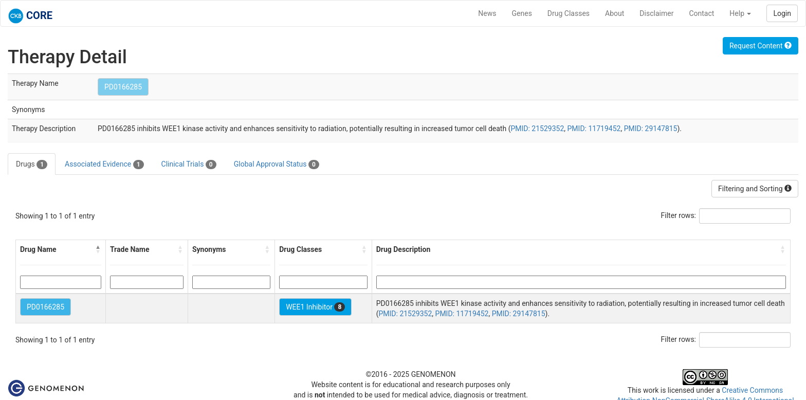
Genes (522, 13)
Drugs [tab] (31, 164)
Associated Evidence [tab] (104, 164)
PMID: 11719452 (594, 128)
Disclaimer (656, 13)
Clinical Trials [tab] (188, 164)
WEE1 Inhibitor (315, 307)
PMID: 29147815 (650, 128)
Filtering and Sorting (755, 189)
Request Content (760, 46)
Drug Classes (568, 13)
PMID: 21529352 (537, 128)
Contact (701, 13)
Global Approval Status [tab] (276, 164)
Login (782, 13)
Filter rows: (679, 215)
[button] (98, 249)
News (487, 13)
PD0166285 (123, 87)
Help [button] (740, 13)
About (614, 13)
